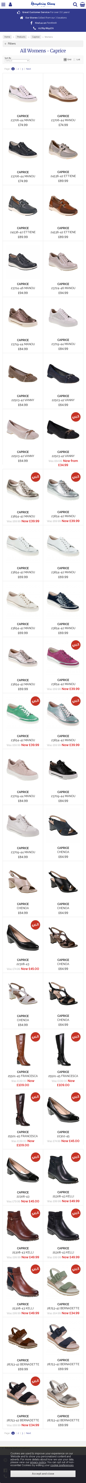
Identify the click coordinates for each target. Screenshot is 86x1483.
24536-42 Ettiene (63, 176)
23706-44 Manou (23, 120)
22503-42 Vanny (22, 400)
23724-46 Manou (23, 288)
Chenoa (63, 852)
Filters (12, 43)
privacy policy (38, 1462)
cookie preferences (62, 1465)
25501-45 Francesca (23, 1076)
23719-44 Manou (23, 344)
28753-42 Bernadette (63, 1308)
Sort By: (17, 59)
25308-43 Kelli (63, 1196)
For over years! (43, 12)
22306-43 (23, 1196)
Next (28, 69)
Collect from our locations (43, 17)
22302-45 (63, 1136)
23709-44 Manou (23, 796)
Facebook (43, 23)
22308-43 (22, 964)
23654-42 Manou (23, 516)
